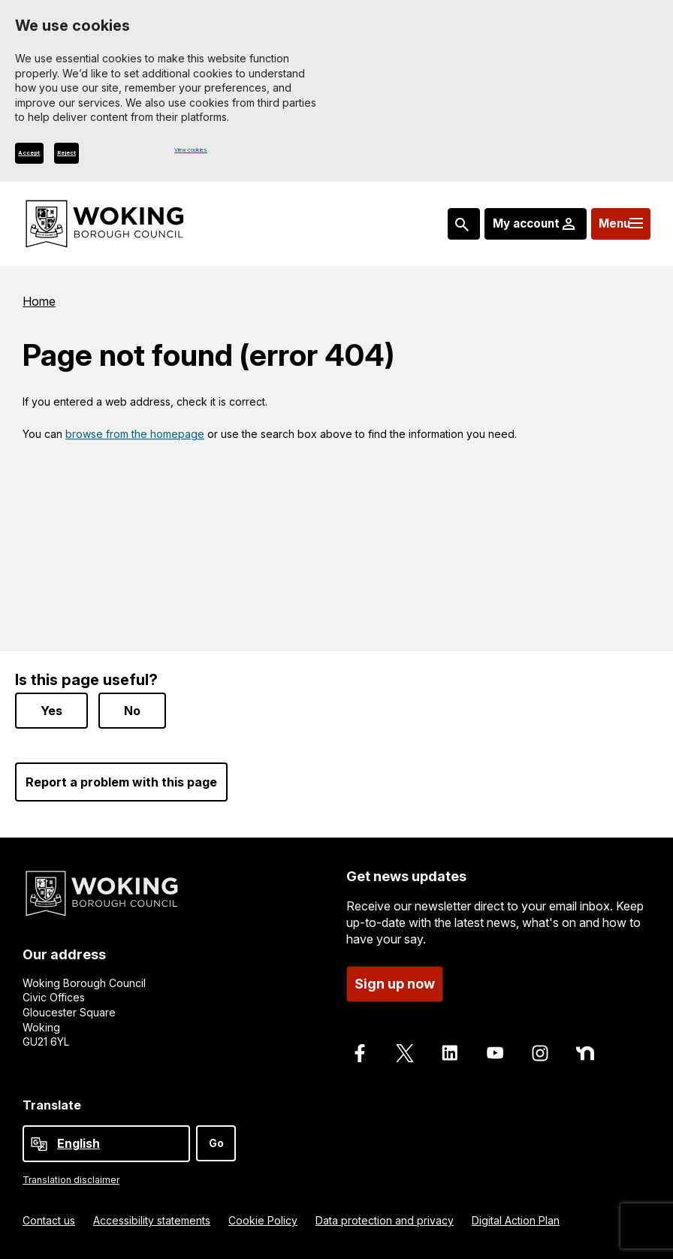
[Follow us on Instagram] (540, 1053)
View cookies (208, 153)
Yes (51, 710)
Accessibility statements (151, 1220)
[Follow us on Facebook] (359, 1053)
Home (39, 305)
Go (216, 1143)
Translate (52, 1105)
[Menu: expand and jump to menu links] (614, 228)
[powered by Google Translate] (39, 1144)
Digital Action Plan (516, 1220)
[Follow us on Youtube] (495, 1053)
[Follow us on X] (404, 1053)
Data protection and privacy (384, 1220)
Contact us (49, 1220)
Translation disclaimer (71, 1179)
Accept (46, 157)
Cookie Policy (262, 1220)
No (132, 710)
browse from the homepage (134, 439)
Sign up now (395, 984)
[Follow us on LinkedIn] (449, 1053)
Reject (116, 157)
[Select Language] (106, 1143)
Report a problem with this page (121, 782)
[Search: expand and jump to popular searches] (439, 228)
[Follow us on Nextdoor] (585, 1053)
